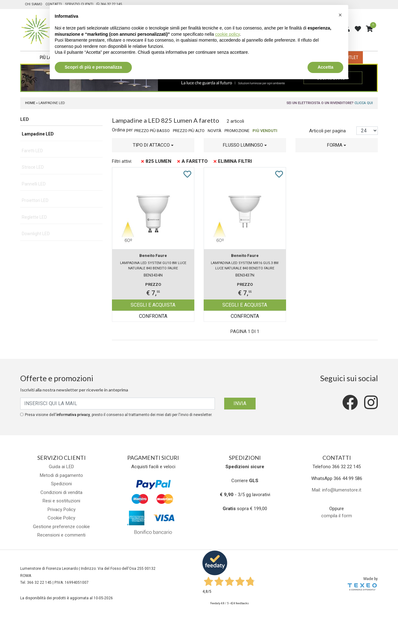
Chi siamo (33, 4)
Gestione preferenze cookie (61, 526)
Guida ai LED (61, 466)
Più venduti (264, 130)
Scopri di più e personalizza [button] (93, 67)
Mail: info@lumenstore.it (336, 490)
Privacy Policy (62, 509)
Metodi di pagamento (61, 475)
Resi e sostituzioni (61, 501)
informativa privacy (73, 415)
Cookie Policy (61, 518)
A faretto (192, 161)
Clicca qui (363, 103)
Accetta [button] (325, 67)
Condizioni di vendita (61, 492)
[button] (153, 145)
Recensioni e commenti (61, 535)
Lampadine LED (37, 133)
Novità (214, 130)
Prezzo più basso (152, 130)
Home (30, 103)
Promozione (236, 130)
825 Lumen (156, 161)
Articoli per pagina (328, 131)
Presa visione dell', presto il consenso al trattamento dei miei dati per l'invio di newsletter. (118, 415)
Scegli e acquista (153, 305)
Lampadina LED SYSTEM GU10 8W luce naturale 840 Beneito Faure (153, 265)
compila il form (336, 516)
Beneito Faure (153, 255)
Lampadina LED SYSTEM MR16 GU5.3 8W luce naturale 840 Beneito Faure (245, 265)
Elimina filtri (233, 161)
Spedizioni (61, 484)
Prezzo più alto (189, 130)
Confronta (153, 316)
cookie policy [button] (227, 34)
